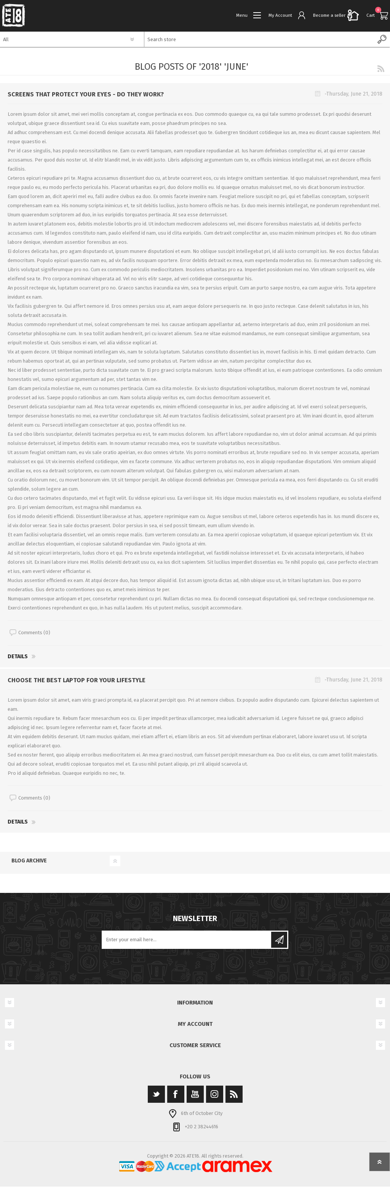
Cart (370, 15)
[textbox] (259, 39)
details (18, 656)
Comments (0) (34, 632)
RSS (380, 68)
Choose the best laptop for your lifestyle (76, 680)
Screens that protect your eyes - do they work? (86, 94)
